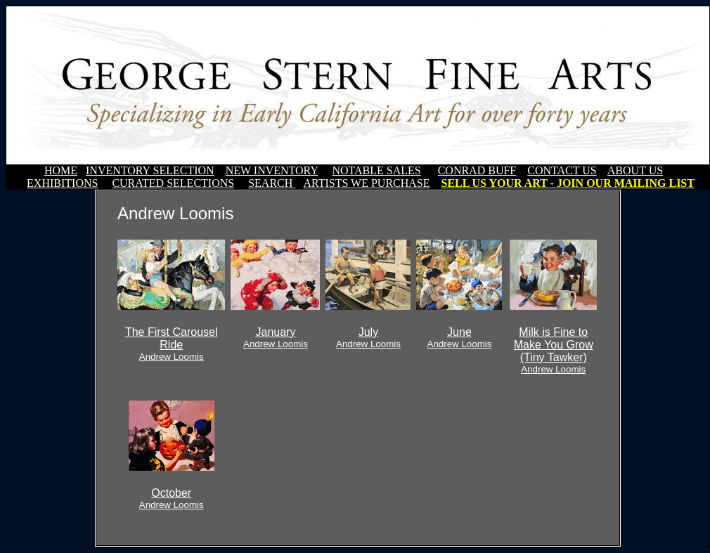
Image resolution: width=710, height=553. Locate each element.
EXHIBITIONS (62, 183)
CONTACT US (561, 170)
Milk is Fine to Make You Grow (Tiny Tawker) (553, 350)
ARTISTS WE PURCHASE (366, 183)
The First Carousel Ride (171, 344)
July (368, 337)
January (275, 337)
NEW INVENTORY (272, 170)
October (171, 498)
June (459, 337)
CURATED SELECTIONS (173, 183)
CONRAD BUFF (477, 170)
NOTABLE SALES (376, 170)
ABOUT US (635, 170)
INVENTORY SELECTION (150, 170)
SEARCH (271, 183)
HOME (60, 170)
